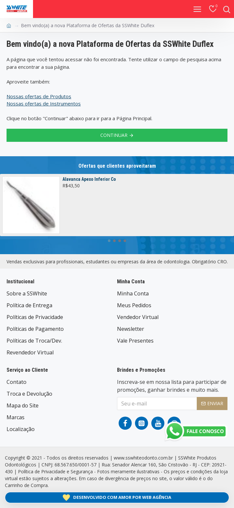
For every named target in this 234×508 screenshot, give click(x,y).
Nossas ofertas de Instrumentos (44, 103)
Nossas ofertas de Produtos (39, 96)
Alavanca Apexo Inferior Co (89, 179)
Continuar (113, 135)
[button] (109, 240)
